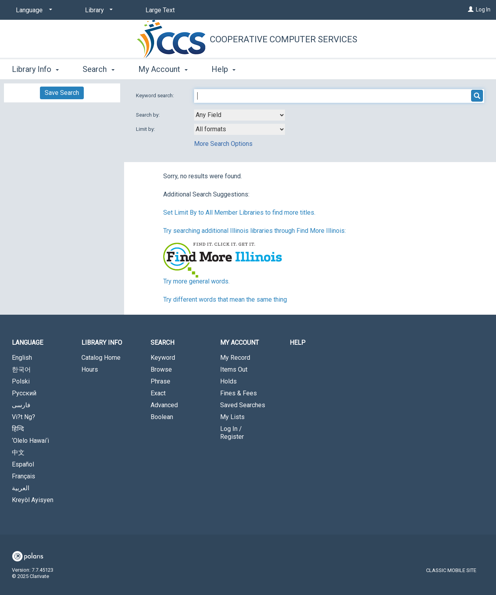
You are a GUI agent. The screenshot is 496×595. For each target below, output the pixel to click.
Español (23, 464)
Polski (21, 381)
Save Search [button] (62, 92)
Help (298, 342)
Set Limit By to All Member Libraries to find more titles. (239, 212)
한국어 (21, 369)
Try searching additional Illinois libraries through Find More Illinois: (254, 230)
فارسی (21, 405)
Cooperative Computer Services (283, 39)
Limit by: (146, 129)
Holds (228, 381)
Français (23, 476)
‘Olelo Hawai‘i (30, 440)
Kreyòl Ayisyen (32, 500)
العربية (20, 488)
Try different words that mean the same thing (225, 299)
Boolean (162, 417)
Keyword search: (155, 95)
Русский (24, 393)
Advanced (164, 405)
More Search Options (223, 143)
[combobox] (239, 115)
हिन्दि (18, 429)
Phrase (160, 381)
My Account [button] (163, 69)
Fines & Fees (238, 393)
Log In (483, 9)
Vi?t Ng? (23, 417)
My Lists (232, 417)
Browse (161, 369)
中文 (18, 452)
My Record (235, 357)
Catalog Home (101, 357)
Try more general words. (196, 281)
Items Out (233, 369)
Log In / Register (232, 432)
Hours (89, 369)
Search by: (148, 115)
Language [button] (27, 342)
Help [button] (223, 69)
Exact (158, 393)
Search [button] (98, 69)
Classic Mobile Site (451, 570)
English (22, 357)
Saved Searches (242, 405)
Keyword (163, 357)
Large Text (160, 10)
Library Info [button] (35, 69)
